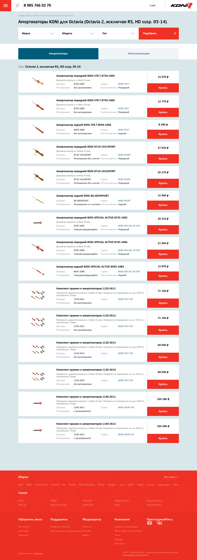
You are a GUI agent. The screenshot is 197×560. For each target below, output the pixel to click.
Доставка (23, 531)
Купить (163, 87)
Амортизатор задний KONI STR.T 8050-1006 (83, 124)
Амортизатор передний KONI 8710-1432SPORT (85, 171)
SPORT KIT (88, 505)
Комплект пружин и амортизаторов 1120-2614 (86, 369)
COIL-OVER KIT (154, 501)
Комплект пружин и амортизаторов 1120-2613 (86, 342)
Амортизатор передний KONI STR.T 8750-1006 (85, 100)
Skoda (29, 16)
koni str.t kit (125, 299)
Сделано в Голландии (126, 526)
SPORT (53, 501)
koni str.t (124, 84)
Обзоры (87, 531)
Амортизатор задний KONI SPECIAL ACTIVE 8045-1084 (90, 266)
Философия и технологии (128, 531)
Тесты (118, 535)
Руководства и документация (66, 531)
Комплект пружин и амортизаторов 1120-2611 (86, 288)
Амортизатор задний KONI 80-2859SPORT (82, 195)
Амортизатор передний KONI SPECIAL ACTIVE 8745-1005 (91, 217)
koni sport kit (126, 407)
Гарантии (23, 535)
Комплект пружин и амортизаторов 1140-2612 (86, 423)
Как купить (24, 526)
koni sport (124, 155)
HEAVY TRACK (122, 501)
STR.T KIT (87, 501)
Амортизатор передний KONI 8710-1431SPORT (85, 146)
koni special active (129, 226)
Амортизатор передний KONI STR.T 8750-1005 (85, 75)
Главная (21, 16)
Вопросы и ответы (60, 526)
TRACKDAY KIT (154, 505)
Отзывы (119, 539)
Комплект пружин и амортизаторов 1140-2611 (86, 396)
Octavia (36, 16)
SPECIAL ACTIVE (58, 505)
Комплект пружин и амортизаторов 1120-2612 (86, 315)
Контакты (120, 543)
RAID (117, 505)
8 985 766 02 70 (37, 5)
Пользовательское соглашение (135, 555)
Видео (86, 535)
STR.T (21, 501)
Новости (87, 526)
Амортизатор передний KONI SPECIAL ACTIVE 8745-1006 (91, 242)
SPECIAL (22, 505)
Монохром (38, 554)
